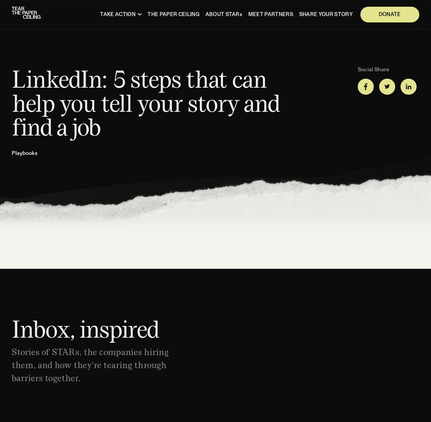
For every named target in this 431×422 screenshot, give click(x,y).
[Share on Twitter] (387, 87)
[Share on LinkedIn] (409, 87)
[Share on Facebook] (366, 87)
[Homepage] (27, 14)
